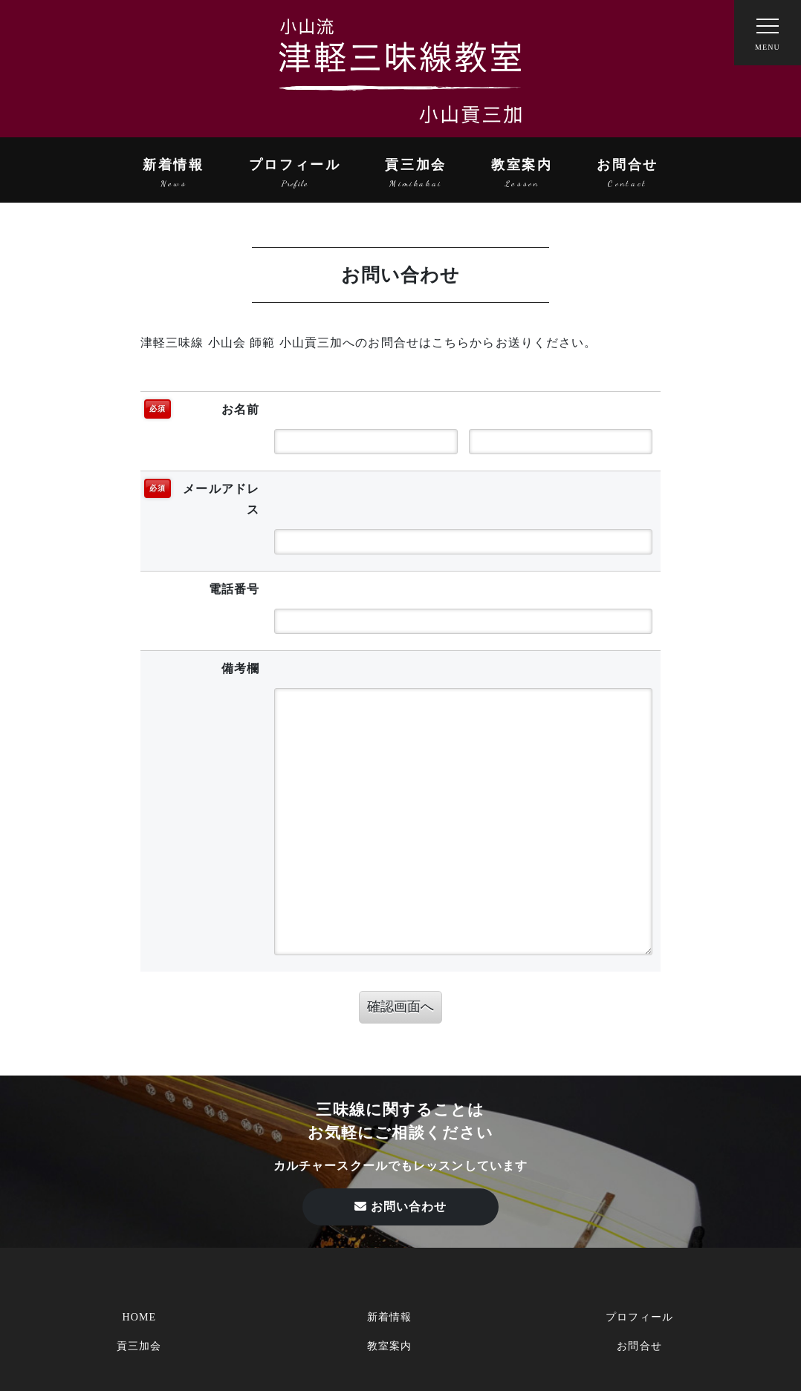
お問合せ (627, 164)
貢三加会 (416, 164)
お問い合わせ (400, 1206)
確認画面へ (400, 1006)
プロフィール (295, 164)
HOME (139, 1317)
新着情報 (173, 164)
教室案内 (522, 164)
